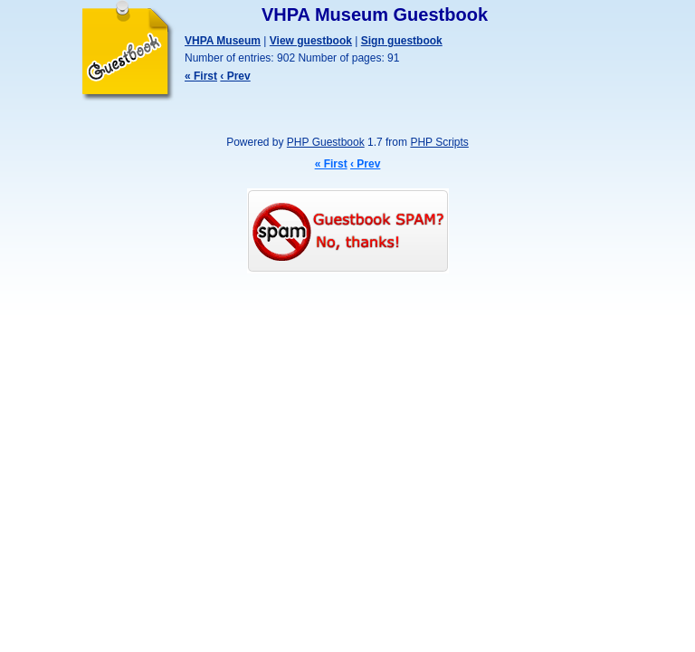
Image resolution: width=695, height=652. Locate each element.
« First (201, 76)
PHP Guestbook (326, 142)
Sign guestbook (402, 40)
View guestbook (311, 40)
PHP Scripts (439, 142)
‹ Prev (235, 76)
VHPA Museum (223, 40)
